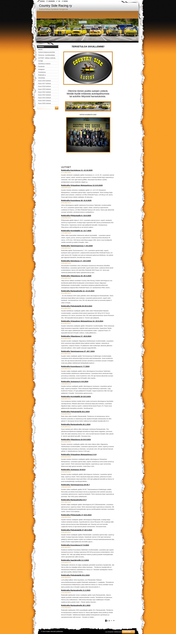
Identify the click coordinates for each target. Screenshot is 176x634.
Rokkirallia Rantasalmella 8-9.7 (74, 500)
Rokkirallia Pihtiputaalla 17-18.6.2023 (76, 515)
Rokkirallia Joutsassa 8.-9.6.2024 (74, 381)
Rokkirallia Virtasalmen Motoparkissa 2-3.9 (78, 454)
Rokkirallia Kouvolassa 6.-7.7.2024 (75, 366)
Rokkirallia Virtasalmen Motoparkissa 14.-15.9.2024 (82, 321)
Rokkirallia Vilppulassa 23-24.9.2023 (76, 439)
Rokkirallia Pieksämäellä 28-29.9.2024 (76, 306)
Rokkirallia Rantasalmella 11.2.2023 (75, 590)
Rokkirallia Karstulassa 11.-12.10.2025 (77, 170)
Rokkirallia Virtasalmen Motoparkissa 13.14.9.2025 (82, 185)
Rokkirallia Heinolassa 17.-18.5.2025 (76, 261)
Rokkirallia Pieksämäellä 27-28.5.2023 (76, 530)
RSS (59, 1)
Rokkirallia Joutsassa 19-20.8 (73, 470)
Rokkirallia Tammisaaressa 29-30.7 (75, 485)
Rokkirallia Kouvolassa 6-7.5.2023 (75, 545)
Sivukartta (52, 1)
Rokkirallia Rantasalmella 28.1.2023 (75, 605)
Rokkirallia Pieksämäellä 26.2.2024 (75, 412)
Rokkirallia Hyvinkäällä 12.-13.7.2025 (76, 231)
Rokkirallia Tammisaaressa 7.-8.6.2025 (77, 246)
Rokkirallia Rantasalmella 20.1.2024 (75, 424)
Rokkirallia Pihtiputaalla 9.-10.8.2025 (76, 215)
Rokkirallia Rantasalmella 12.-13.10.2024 (77, 291)
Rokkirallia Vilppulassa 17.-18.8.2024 (76, 336)
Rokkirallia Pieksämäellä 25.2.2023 (75, 575)
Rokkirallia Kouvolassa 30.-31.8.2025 (76, 200)
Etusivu (42, 1)
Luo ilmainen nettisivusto (113, 632)
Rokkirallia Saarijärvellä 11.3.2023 (75, 560)
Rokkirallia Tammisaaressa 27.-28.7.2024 (78, 351)
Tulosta (65, 1)
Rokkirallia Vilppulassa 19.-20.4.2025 (76, 276)
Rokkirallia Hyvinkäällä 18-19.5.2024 (76, 396)
